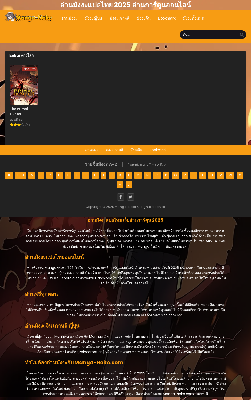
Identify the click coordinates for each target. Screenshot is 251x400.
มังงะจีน (136, 149)
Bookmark (158, 149)
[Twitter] (130, 197)
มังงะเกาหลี (114, 149)
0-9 (20, 175)
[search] (242, 34)
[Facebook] (120, 197)
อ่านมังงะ (92, 149)
